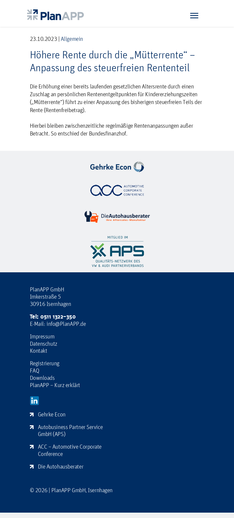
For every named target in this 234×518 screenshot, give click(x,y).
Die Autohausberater (61, 466)
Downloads (42, 377)
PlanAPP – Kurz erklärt (55, 384)
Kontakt (38, 350)
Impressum (42, 336)
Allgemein (72, 38)
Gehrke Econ (52, 414)
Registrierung (44, 363)
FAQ (34, 370)
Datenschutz (43, 343)
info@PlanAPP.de (66, 323)
